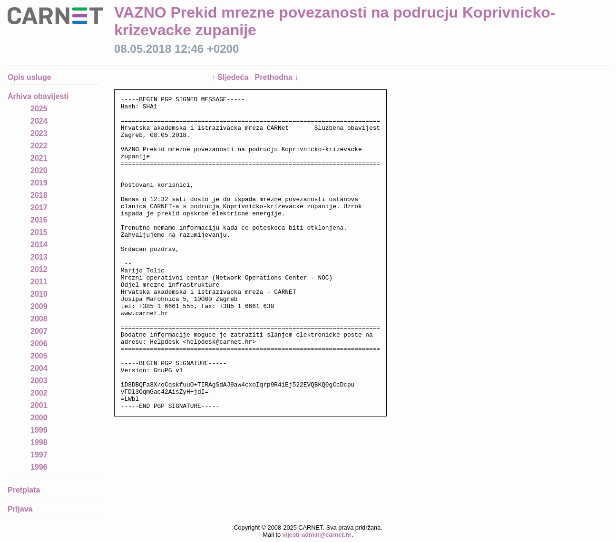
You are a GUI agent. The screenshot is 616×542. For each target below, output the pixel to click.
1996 (39, 467)
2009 (39, 306)
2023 (39, 133)
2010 (39, 294)
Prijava (20, 509)
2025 (39, 109)
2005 (39, 356)
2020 (39, 170)
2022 (39, 146)
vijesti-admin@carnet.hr (317, 534)
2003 (39, 381)
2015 (39, 232)
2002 (39, 393)
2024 (39, 121)
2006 (39, 343)
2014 (39, 245)
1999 (39, 430)
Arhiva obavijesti (38, 96)
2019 (39, 183)
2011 (39, 282)
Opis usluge (29, 77)
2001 (39, 405)
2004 (39, 368)
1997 (39, 455)
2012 (39, 269)
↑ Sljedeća (231, 77)
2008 (39, 319)
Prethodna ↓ (277, 77)
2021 (39, 158)
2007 (39, 331)
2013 (39, 257)
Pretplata (24, 490)
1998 (39, 442)
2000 (39, 418)
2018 (39, 195)
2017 (39, 207)
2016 (39, 220)
